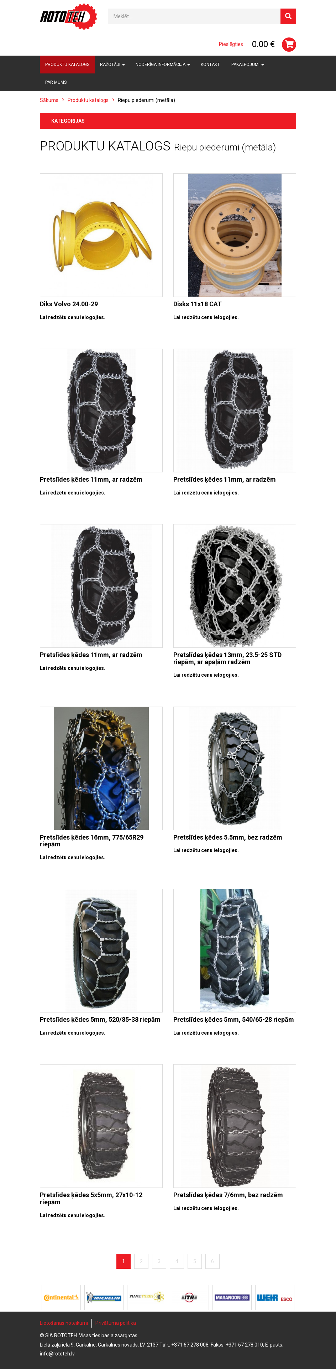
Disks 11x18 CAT (197, 304)
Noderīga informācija (163, 64)
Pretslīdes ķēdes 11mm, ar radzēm (91, 479)
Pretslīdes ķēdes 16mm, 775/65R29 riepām (91, 841)
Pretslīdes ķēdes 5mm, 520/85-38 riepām (100, 1019)
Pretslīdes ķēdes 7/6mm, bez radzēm (228, 1195)
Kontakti (211, 64)
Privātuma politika (115, 1323)
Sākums (49, 100)
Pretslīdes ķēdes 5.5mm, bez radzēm (227, 837)
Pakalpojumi (247, 64)
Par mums (56, 82)
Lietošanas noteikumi (64, 1323)
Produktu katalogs (67, 64)
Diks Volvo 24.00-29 (69, 304)
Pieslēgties (231, 44)
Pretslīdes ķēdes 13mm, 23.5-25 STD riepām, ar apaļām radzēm (227, 658)
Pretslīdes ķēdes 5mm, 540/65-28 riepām (233, 1019)
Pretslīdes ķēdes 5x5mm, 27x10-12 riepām (91, 1198)
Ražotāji (112, 64)
